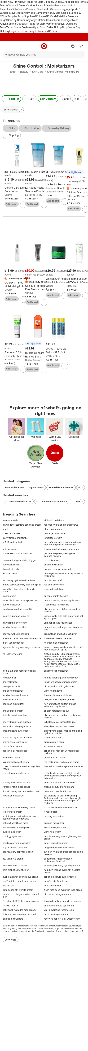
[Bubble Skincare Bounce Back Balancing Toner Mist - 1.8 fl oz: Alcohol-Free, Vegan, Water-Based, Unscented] (37, 354)
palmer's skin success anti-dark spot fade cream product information (62, 543)
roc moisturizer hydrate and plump (61, 762)
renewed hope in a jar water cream (62, 918)
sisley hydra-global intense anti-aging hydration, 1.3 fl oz (63, 732)
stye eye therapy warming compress (21, 647)
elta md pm (8, 885)
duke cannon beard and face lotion (20, 914)
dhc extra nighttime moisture (17, 737)
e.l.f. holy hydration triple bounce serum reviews (64, 853)
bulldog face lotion (12, 832)
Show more (10, 939)
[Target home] (44, 46)
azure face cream (53, 737)
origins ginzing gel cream (15, 847)
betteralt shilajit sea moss (15, 823)
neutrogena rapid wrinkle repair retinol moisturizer (63, 574)
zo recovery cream (12, 654)
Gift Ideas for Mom (33, 1)
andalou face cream (13, 711)
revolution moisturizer (13, 795)
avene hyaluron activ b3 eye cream (21, 877)
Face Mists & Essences (61, 487)
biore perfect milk (11, 686)
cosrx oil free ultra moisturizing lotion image (21, 767)
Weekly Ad (34, 27)
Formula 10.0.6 (12, 359)
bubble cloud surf (53, 580)
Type (76, 98)
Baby (15, 9)
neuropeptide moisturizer (56, 642)
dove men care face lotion (57, 791)
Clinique (71, 199)
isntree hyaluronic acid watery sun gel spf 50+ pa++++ (63, 617)
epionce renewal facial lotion (58, 569)
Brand (65, 98)
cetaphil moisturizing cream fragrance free (63, 628)
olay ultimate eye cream (15, 622)
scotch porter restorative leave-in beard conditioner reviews (19, 817)
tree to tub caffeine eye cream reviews (63, 766)
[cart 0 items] (81, 46)
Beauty (22, 9)
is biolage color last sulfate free (60, 722)
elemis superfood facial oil (16, 616)
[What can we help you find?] (44, 54)
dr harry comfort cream (56, 596)
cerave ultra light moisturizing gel (19, 560)
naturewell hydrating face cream (19, 910)
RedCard (24, 31)
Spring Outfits (16, 23)
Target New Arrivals (11, 1)
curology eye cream (13, 836)
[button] (75, 172)
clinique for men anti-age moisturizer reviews (62, 716)
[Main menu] (6, 46)
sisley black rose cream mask (59, 726)
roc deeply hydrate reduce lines (19, 580)
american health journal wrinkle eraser (22, 638)
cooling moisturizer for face (16, 782)
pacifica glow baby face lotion (18, 852)
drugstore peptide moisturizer (59, 847)
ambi (5, 529)
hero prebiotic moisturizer (16, 870)
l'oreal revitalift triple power (16, 787)
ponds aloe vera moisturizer (17, 843)
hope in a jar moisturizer (15, 751)
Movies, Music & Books (57, 12)
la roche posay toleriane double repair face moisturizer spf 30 (63, 648)
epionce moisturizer (54, 823)
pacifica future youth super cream (20, 881)
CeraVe (8, 194)
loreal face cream (53, 538)
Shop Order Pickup (51, 27)
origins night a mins (54, 742)
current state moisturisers (16, 773)
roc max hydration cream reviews (61, 524)
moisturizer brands (12, 699)
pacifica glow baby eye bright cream (62, 865)
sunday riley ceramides (14, 627)
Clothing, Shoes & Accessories (61, 1)
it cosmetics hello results (56, 604)
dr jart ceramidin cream (56, 843)
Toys (12, 12)
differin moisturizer (53, 564)
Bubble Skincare (33, 360)
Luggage (66, 9)
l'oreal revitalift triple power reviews (21, 901)
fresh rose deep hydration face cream (63, 890)
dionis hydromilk (11, 569)
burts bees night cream (56, 914)
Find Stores (50, 31)
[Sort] (29, 98)
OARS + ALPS (53, 355)
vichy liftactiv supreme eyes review (20, 600)
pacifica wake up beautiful (16, 634)
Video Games (36, 12)
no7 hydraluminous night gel (17, 722)
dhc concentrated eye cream (59, 905)
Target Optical (38, 20)
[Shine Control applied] (13, 109)
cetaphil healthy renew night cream (62, 600)
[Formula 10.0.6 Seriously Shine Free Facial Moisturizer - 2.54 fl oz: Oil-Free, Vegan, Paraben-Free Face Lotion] (17, 354)
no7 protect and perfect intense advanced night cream (60, 705)
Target (12, 71)
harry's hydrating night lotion (17, 726)
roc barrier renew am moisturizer (61, 807)
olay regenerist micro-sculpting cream (22, 524)
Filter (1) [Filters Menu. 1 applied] (11, 99)
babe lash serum (11, 564)
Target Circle (36, 31)
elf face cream (10, 573)
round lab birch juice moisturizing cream (19, 590)
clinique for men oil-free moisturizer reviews (62, 610)
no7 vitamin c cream (13, 858)
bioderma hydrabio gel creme (59, 686)
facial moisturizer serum (51, 501)
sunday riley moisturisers (15, 695)
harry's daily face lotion (56, 881)
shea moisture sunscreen (15, 731)
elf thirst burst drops (54, 520)
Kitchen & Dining (16, 5)
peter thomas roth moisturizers (59, 782)
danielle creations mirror (15, 715)
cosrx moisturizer (11, 533)
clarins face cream (12, 746)
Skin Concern (48, 98)
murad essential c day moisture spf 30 (22, 584)
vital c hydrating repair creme (59, 910)
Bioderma (72, 285)
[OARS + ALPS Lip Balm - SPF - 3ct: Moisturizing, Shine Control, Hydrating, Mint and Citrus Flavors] (58, 350)
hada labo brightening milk (16, 827)
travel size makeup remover (58, 638)
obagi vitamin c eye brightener (59, 699)
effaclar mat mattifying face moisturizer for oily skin (58, 859)
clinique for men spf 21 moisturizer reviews (61, 752)
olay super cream (53, 529)
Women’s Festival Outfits (59, 23)
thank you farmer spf (13, 642)
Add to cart (11, 204)
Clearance (59, 20)
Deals (49, 20)
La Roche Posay (33, 194)
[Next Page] (21, 109)
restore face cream (12, 812)
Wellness (55, 9)
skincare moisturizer (18, 501)
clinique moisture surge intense (60, 877)
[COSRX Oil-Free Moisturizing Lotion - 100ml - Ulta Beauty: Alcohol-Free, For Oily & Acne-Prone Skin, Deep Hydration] (17, 284)
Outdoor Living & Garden (40, 5)
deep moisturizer (52, 885)
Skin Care (37, 71)
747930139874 (10, 905)
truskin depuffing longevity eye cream (63, 901)
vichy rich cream (52, 832)
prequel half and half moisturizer (60, 634)
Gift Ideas (39, 16)
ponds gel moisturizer (55, 533)
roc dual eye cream (54, 584)
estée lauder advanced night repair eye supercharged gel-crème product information (63, 775)
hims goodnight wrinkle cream (18, 890)
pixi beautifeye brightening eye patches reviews (59, 554)
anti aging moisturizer (13, 691)
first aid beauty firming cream (59, 787)
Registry (14, 31)
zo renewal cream (53, 746)
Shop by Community (18, 20)
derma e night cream (54, 757)
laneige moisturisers (13, 918)
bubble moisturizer (12, 604)
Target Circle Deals (17, 27)
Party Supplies (26, 16)
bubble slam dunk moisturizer (17, 553)
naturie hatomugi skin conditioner (61, 677)
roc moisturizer (51, 560)
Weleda (49, 285)
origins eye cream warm (15, 742)
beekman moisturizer (13, 704)
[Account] (72, 46)
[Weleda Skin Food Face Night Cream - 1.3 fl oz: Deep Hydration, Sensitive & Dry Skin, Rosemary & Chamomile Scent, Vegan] (58, 280)
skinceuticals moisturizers (16, 762)
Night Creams (36, 487)
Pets (59, 16)
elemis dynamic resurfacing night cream (19, 672)
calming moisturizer (54, 816)
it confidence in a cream (15, 865)
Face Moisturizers (14, 487)
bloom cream (9, 596)
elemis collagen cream (55, 827)
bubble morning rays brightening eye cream (62, 837)
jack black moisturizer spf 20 (17, 609)
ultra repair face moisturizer (58, 622)
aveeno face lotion (53, 589)
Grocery (59, 5)
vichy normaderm (53, 691)
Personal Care (34, 9)
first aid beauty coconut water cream (21, 791)
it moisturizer (50, 812)
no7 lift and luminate (13, 542)
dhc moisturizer (10, 682)
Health (46, 9)
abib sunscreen (10, 549)
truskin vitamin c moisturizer (58, 695)
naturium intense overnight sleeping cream (62, 871)
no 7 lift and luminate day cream (19, 807)
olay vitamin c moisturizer (15, 538)
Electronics (21, 12)
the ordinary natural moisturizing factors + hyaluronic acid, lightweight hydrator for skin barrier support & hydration (62, 799)
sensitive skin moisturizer (56, 671)
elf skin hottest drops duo (57, 711)
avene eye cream (11, 757)
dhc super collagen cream (57, 894)
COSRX (8, 289)
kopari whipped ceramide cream (60, 682)
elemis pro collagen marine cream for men (22, 895)
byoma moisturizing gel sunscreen (61, 549)
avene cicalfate (10, 520)
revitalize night (10, 677)
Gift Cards (51, 16)
